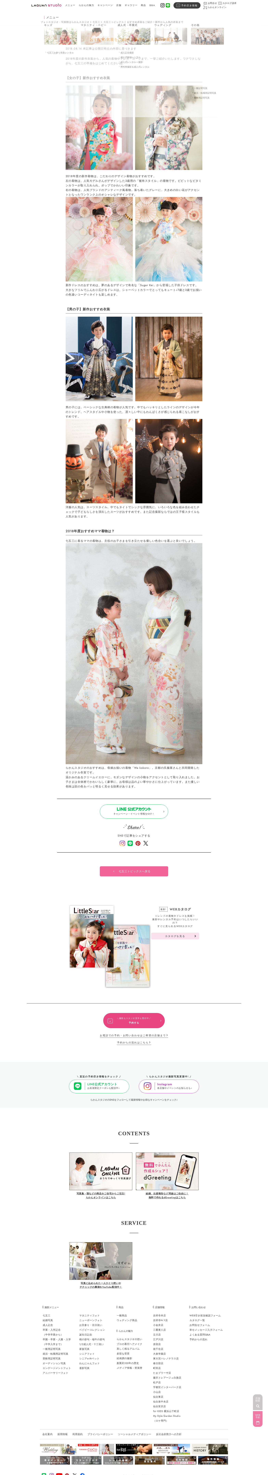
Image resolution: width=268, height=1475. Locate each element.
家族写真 (84, 1351)
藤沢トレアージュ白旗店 (167, 1380)
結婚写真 (48, 1323)
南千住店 (158, 1351)
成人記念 (48, 1327)
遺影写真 (84, 1370)
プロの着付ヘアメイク (129, 1346)
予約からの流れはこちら (133, 1045)
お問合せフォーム (200, 1327)
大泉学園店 (159, 1356)
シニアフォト (87, 1356)
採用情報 (62, 1436)
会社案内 (47, 1436)
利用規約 (77, 1436)
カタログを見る (175, 938)
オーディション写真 (54, 1366)
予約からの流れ (198, 1342)
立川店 (157, 1337)
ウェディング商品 (127, 1323)
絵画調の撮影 (124, 1361)
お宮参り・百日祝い (90, 1327)
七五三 (96, 22)
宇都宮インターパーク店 (167, 1389)
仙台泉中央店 (161, 1404)
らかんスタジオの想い (129, 1341)
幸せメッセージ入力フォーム (206, 1332)
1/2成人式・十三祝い (91, 1346)
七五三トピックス (113, 22)
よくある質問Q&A (200, 1337)
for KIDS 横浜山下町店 (166, 1413)
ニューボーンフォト (90, 1323)
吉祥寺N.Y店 (160, 1323)
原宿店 (157, 1346)
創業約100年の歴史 (128, 1365)
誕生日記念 (85, 1337)
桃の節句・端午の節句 (92, 1342)
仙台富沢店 (159, 1409)
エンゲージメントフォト (57, 1370)
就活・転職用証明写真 (55, 1356)
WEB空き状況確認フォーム (205, 1318)
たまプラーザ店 (162, 1375)
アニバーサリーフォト (55, 1375)
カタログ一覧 (197, 1323)
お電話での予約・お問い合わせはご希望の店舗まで (133, 1038)
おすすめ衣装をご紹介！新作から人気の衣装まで (155, 22)
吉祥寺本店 (159, 1318)
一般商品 (122, 1318)
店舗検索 (257, 1399)
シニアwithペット (89, 1361)
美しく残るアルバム (128, 1351)
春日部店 (158, 1366)
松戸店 (157, 1385)
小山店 (157, 1394)
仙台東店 (158, 1399)
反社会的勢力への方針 (169, 1436)
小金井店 (158, 1327)
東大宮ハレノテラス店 (166, 1361)
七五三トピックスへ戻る (135, 874)
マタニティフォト (89, 1318)
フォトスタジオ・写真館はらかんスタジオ (65, 22)
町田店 (157, 1370)
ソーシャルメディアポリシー (134, 1436)
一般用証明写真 (52, 1351)
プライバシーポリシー (100, 1436)
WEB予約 (257, 1416)
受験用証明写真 (52, 1361)
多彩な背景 (123, 1356)
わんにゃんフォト (89, 1366)
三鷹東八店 (159, 1332)
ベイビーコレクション (92, 1332)
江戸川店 (158, 1342)
